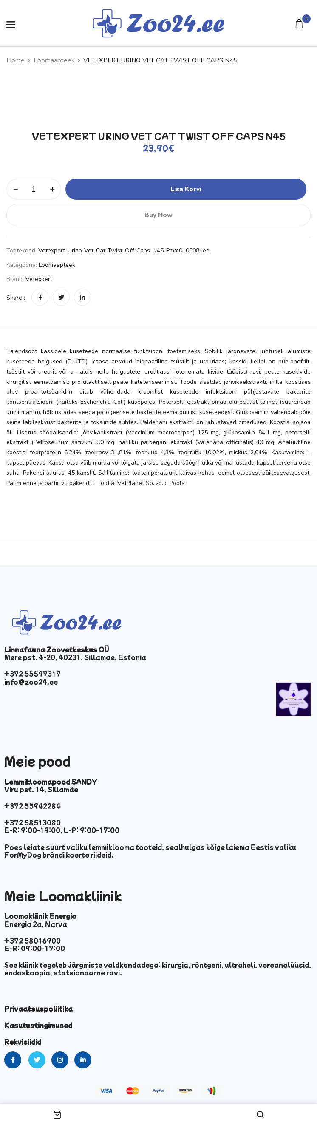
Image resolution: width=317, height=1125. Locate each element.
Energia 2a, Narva (35, 924)
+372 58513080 (32, 822)
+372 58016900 (32, 940)
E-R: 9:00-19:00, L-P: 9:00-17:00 (61, 830)
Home (15, 60)
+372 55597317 (32, 673)
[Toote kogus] (33, 189)
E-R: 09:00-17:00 (34, 948)
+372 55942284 (32, 806)
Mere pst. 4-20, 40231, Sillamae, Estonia (75, 657)
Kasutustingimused (38, 1025)
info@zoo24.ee (31, 681)
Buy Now (158, 215)
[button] (300, 24)
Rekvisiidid (22, 1041)
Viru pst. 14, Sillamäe (41, 789)
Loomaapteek (54, 60)
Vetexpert (38, 279)
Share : (15, 298)
